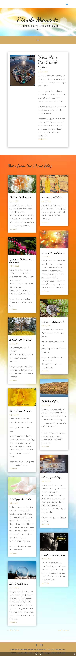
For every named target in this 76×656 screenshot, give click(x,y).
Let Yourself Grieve (19, 583)
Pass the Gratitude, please (54, 554)
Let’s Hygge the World (20, 499)
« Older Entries (13, 630)
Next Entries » (63, 630)
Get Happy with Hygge (52, 477)
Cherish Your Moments (20, 410)
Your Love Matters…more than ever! (21, 261)
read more (42, 139)
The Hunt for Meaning (20, 197)
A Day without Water (52, 197)
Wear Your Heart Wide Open (48, 61)
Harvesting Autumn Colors (54, 321)
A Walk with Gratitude (21, 339)
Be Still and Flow (50, 401)
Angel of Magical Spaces (53, 252)
